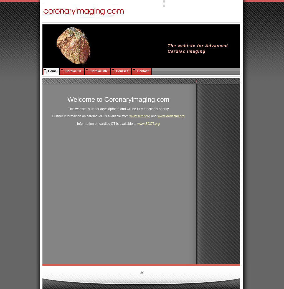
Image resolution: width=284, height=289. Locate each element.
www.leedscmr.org (171, 116)
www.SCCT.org (148, 124)
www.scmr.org (140, 116)
